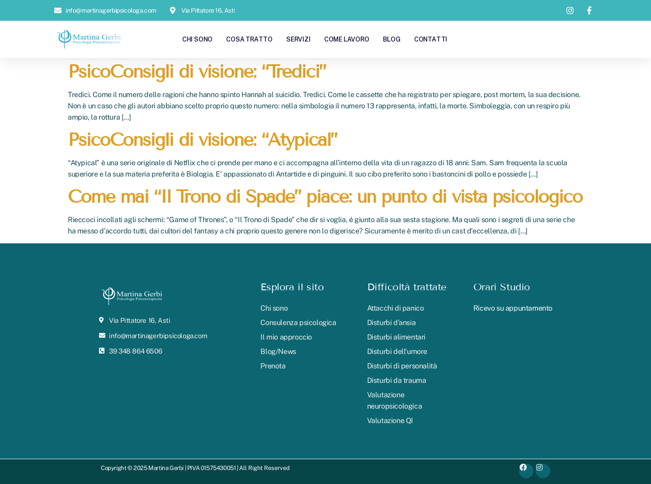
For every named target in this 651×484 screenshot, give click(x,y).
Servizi (298, 39)
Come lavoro (346, 39)
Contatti (430, 39)
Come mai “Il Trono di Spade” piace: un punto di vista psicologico (325, 196)
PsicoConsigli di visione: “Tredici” (197, 71)
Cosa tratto (249, 39)
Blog (392, 39)
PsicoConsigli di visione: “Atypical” (202, 139)
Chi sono (197, 39)
